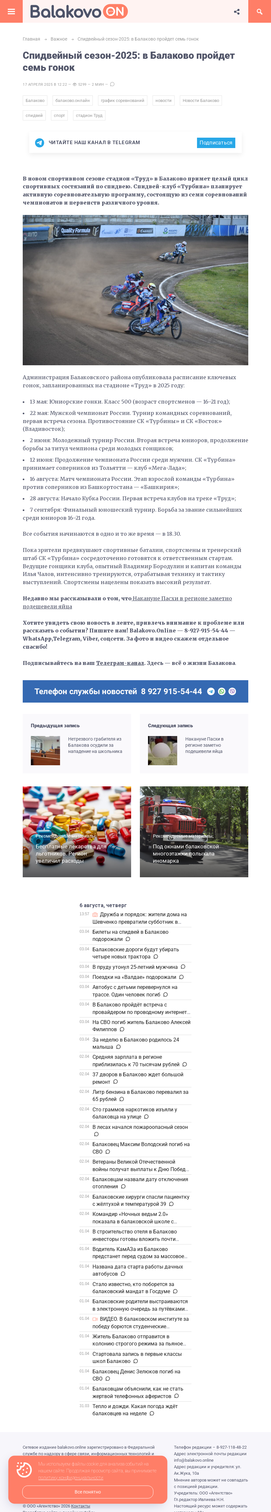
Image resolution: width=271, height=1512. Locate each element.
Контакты (80, 1506)
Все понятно (88, 1492)
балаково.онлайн (72, 100)
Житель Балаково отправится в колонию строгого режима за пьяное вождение (137, 1343)
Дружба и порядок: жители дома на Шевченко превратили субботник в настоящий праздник (139, 921)
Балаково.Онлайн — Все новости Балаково (79, 11)
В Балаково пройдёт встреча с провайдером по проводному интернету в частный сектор (141, 1012)
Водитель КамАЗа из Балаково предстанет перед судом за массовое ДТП (138, 1256)
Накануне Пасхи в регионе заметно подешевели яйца (204, 745)
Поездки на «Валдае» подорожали (134, 977)
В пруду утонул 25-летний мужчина (135, 967)
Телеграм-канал (120, 663)
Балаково (35, 100)
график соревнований (122, 100)
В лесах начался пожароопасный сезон (140, 1127)
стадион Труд (89, 115)
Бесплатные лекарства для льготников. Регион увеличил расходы (71, 853)
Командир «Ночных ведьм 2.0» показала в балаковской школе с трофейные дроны (133, 1221)
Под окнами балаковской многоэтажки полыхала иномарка (186, 853)
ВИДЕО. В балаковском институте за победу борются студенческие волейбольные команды (140, 1326)
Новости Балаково (201, 100)
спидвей (34, 115)
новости (163, 100)
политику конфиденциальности (70, 1478)
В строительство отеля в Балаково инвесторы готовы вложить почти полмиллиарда (134, 1239)
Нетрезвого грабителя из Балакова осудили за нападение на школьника (95, 745)
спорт (59, 115)
